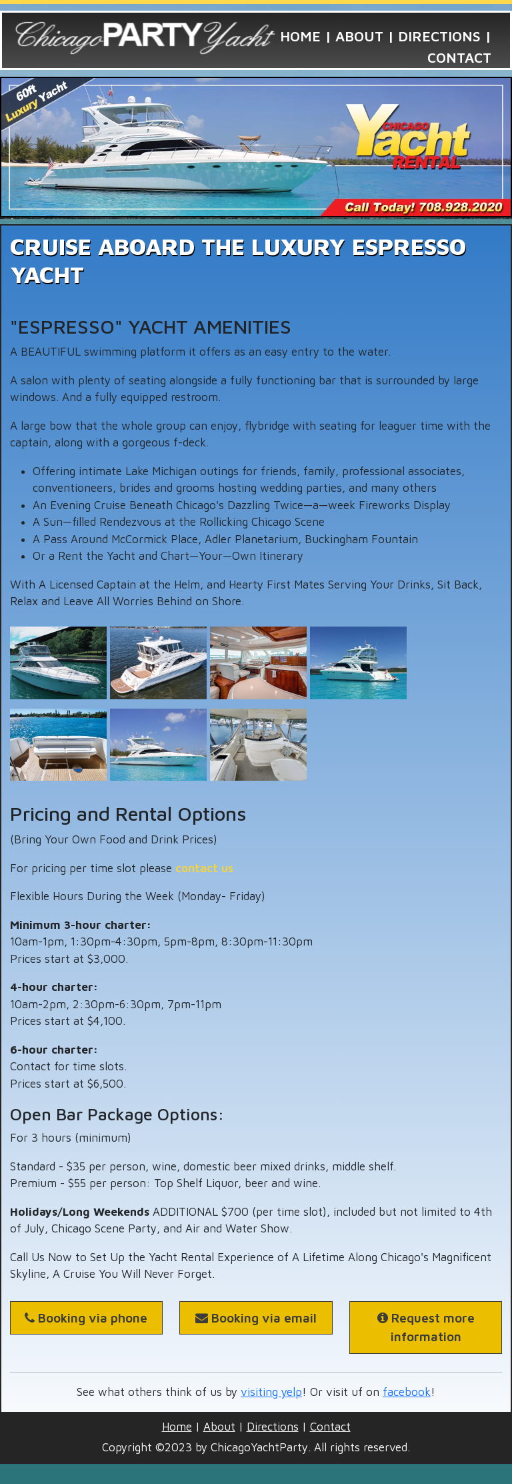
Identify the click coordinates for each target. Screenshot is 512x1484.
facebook (407, 1392)
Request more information (426, 1328)
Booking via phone (86, 1318)
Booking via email (256, 1318)
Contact (459, 57)
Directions (439, 36)
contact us (204, 868)
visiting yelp (271, 1392)
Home (300, 36)
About (359, 36)
